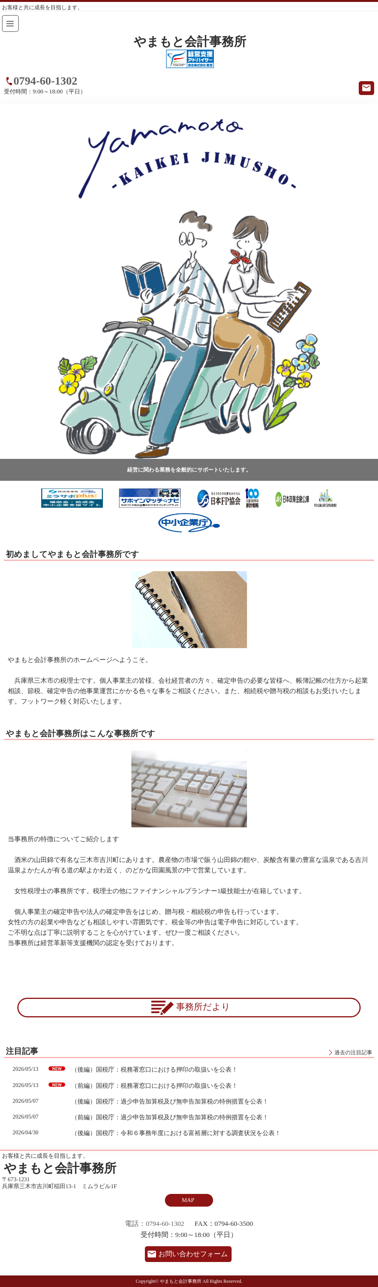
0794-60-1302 (45, 81)
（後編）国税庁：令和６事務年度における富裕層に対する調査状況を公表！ (176, 1133)
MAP (188, 1200)
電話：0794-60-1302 (154, 1223)
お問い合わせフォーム (193, 1254)
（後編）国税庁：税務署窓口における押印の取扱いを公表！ (154, 1069)
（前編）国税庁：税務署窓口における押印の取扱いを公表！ (154, 1085)
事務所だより (188, 1007)
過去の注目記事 (353, 1052)
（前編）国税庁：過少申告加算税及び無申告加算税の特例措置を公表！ (170, 1117)
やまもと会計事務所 (190, 41)
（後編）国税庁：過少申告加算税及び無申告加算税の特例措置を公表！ (170, 1101)
